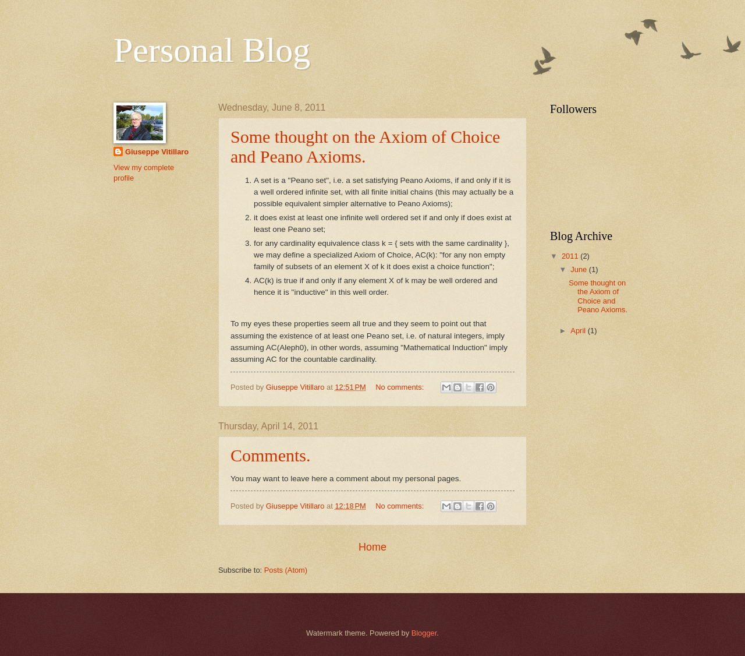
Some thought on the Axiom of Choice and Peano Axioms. (365, 146)
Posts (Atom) (285, 570)
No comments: (400, 387)
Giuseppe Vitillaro (157, 151)
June (579, 269)
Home (372, 547)
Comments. (270, 455)
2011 (571, 256)
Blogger (424, 633)
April (578, 330)
